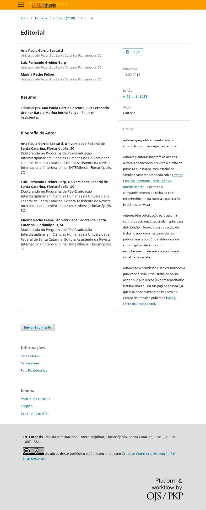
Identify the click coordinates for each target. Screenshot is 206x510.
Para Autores (30, 363)
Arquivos (40, 18)
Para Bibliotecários (34, 370)
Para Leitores (30, 356)
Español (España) (35, 413)
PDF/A (135, 52)
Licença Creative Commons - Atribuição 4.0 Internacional (153, 181)
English (27, 406)
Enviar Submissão (37, 327)
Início (24, 18)
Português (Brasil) (35, 399)
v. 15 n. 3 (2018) (64, 18)
